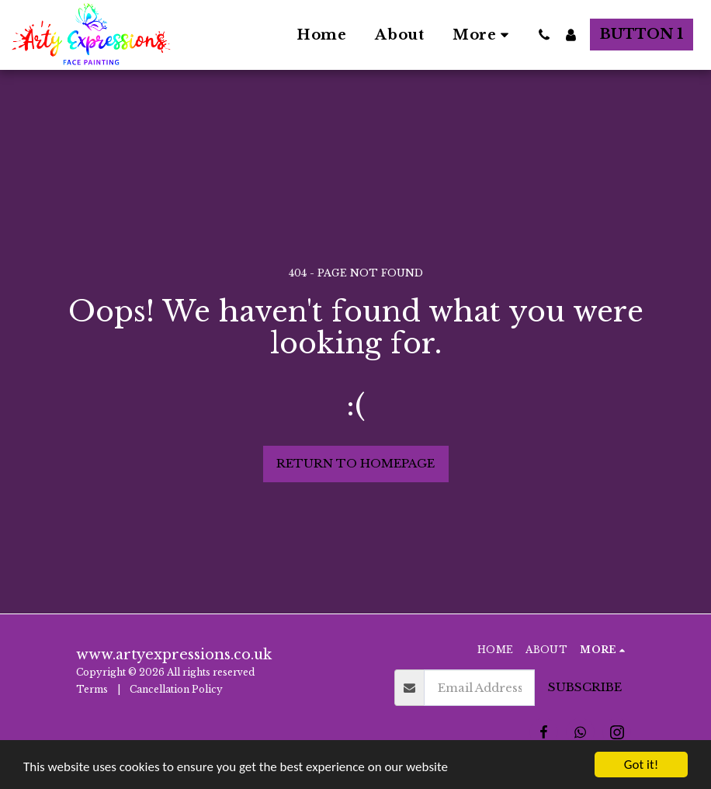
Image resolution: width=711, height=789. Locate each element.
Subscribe (585, 687)
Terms (92, 689)
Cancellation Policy (177, 689)
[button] (544, 35)
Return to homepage (355, 463)
